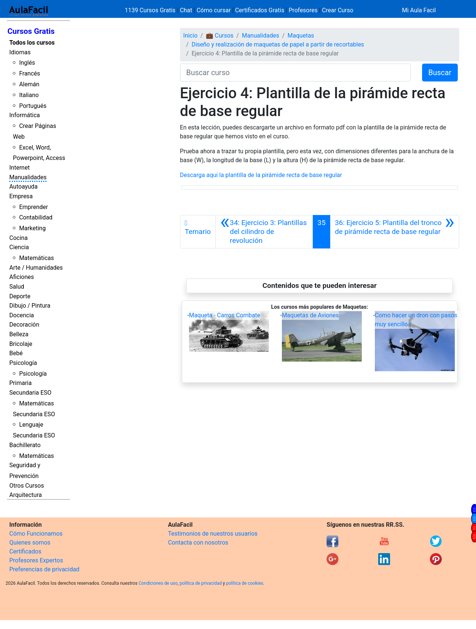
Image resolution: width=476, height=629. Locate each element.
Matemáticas (36, 257)
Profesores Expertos (36, 560)
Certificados (25, 551)
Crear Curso (337, 10)
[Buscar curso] (295, 72)
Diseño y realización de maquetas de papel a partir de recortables (278, 44)
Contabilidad (35, 217)
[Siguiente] (394, 231)
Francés (29, 73)
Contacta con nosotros (198, 542)
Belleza (18, 334)
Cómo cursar (214, 10)
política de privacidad (201, 583)
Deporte (19, 296)
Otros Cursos (26, 485)
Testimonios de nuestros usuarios (213, 533)
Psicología (23, 362)
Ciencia (19, 247)
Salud (16, 286)
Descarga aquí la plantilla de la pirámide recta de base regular (261, 175)
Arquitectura (25, 494)
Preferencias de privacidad (44, 569)
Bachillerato (25, 445)
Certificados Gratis (259, 10)
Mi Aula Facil (419, 10)
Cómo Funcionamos (35, 533)
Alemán (29, 84)
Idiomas (19, 52)
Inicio (190, 35)
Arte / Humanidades (36, 267)
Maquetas (300, 35)
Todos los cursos (32, 42)
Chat (186, 10)
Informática (24, 115)
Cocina (18, 237)
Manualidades (27, 177)
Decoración (24, 324)
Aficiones (21, 276)
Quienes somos (30, 542)
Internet (19, 167)
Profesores (303, 10)
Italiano (29, 95)
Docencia (21, 315)
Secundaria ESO (30, 392)
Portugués (32, 105)
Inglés (27, 62)
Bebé (16, 353)
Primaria (20, 382)
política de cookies (244, 583)
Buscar (439, 72)
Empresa (21, 196)
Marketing (32, 228)
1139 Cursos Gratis (151, 10)
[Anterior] (264, 231)
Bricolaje (20, 343)
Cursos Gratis (31, 31)
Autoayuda (23, 186)
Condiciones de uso (158, 583)
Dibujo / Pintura (29, 305)
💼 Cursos (220, 35)
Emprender (33, 207)
